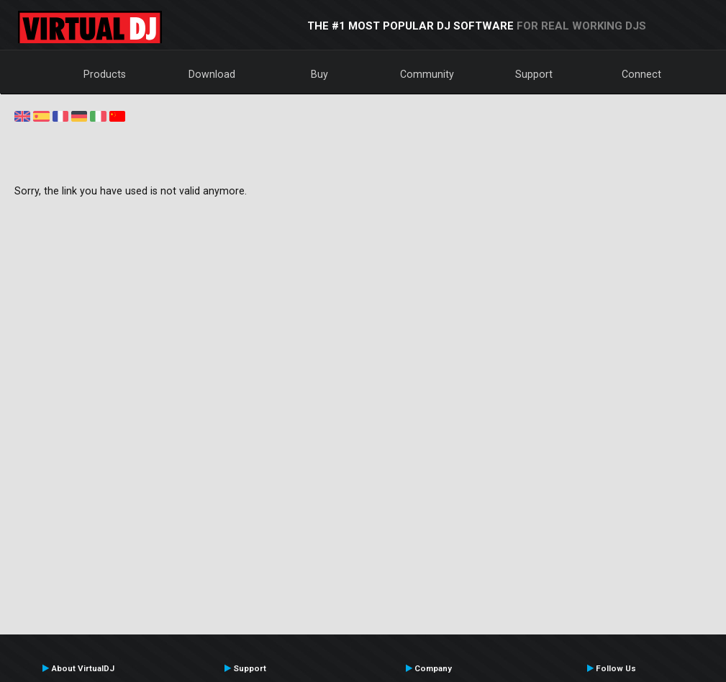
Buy (319, 74)
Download (212, 74)
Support (534, 74)
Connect (641, 74)
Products (104, 74)
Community (427, 74)
